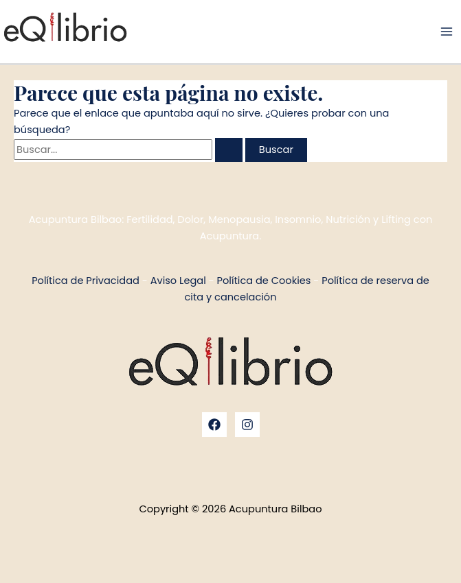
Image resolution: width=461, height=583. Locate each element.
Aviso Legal (178, 280)
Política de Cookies (264, 280)
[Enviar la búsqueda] (229, 150)
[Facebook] (214, 424)
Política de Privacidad (85, 280)
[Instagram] (247, 424)
